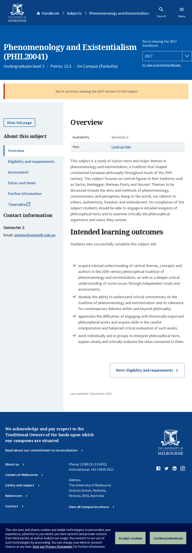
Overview (16, 150)
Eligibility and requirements (31, 161)
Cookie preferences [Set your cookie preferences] (168, 538)
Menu (181, 12)
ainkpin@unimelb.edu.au (34, 235)
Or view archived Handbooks (161, 65)
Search (161, 12)
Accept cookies (130, 538)
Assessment (18, 172)
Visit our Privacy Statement (53, 546)
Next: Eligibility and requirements (144, 370)
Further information (25, 193)
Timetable (24, 206)
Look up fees (121, 147)
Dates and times (22, 182)
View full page (19, 122)
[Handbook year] (167, 56)
